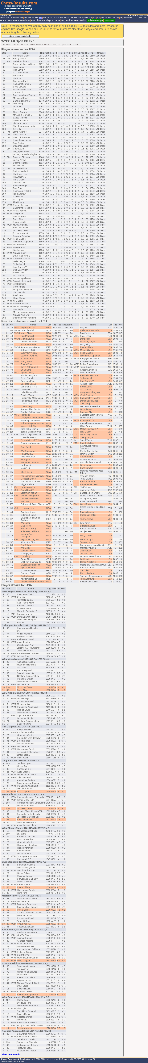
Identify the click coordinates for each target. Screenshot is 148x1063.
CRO (29, 17)
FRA (54, 17)
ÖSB (106, 20)
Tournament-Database (18, 20)
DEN (36, 17)
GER (58, 17)
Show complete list (11, 1054)
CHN (25, 17)
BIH (14, 17)
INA (65, 17)
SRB (102, 17)
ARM (7, 17)
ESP (44, 17)
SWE (109, 17)
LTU (79, 17)
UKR (117, 17)
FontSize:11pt (127, 17)
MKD (75, 17)
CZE (33, 17)
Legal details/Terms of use (12, 1061)
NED (83, 17)
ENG (40, 17)
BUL (17, 17)
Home (3, 20)
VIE (121, 17)
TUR (113, 17)
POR (90, 17)
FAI (48, 17)
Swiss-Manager (95, 20)
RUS (98, 17)
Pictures (56, 20)
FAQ (63, 20)
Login (140, 17)
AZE (10, 17)
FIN (51, 17)
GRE (61, 17)
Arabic (2, 17)
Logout (145, 17)
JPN (72, 17)
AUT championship (41, 20)
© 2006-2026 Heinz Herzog (45, 1059)
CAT (21, 17)
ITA (68, 17)
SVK (106, 17)
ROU (94, 17)
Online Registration (76, 20)
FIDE (112, 20)
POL (86, 17)
